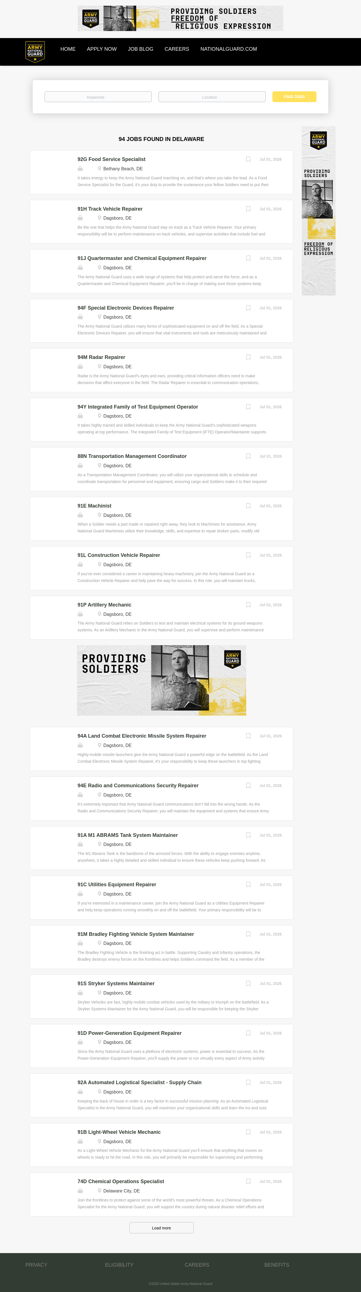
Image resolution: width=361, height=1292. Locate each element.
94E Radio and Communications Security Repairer (138, 785)
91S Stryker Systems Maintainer (116, 983)
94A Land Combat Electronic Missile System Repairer (142, 736)
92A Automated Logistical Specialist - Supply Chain (140, 1082)
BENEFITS (277, 1265)
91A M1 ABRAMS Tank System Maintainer (128, 835)
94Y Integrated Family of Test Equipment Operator (138, 407)
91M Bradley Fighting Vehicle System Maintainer (136, 934)
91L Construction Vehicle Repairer (119, 555)
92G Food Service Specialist (112, 159)
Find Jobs (294, 96)
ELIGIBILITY (119, 1265)
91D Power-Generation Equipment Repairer (130, 1033)
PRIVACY (36, 1265)
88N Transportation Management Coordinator (132, 456)
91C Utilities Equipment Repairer (117, 884)
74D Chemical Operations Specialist (121, 1181)
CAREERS (197, 1265)
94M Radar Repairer (101, 357)
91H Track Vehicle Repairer (110, 209)
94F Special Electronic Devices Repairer (126, 308)
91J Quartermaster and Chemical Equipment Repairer (142, 258)
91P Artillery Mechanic (104, 605)
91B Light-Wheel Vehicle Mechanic (119, 1132)
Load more (161, 1228)
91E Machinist (94, 506)
